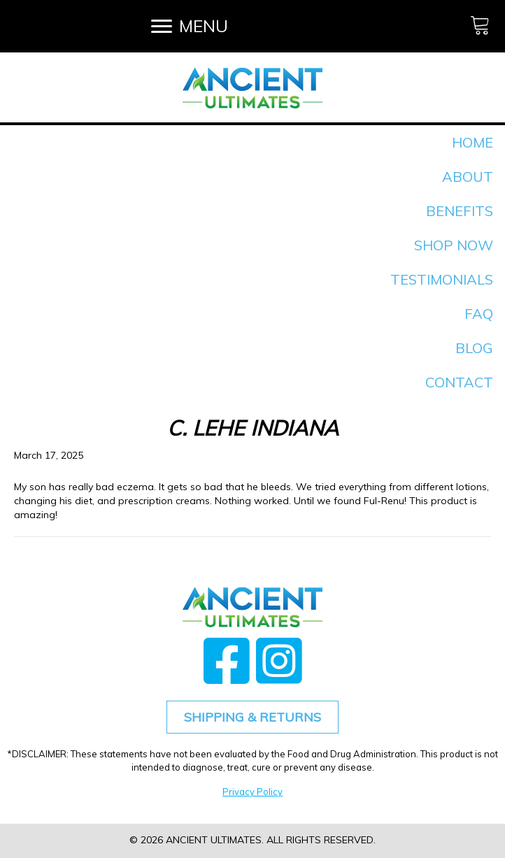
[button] (226, 660)
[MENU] (189, 26)
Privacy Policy (252, 791)
